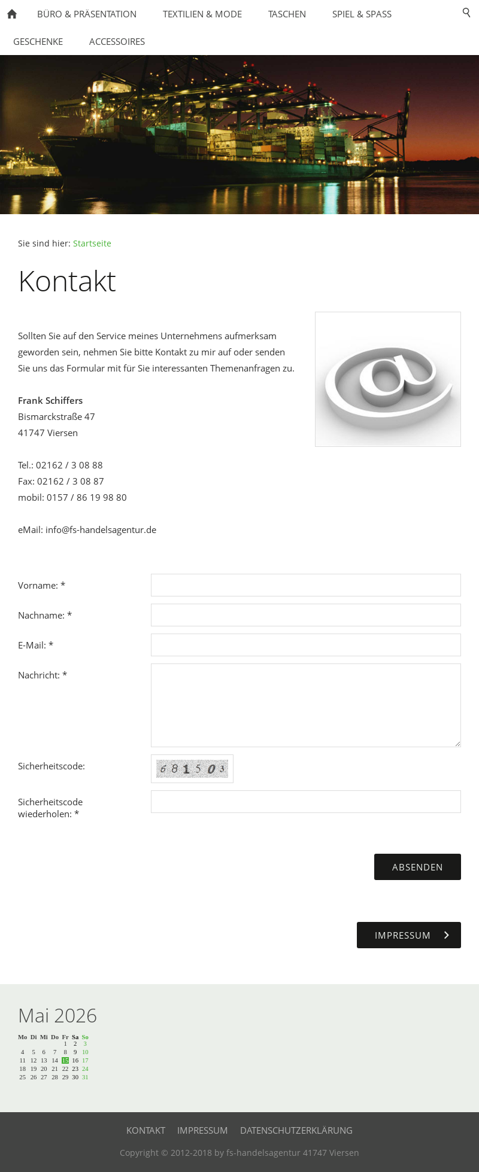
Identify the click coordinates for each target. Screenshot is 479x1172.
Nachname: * (45, 615)
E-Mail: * (35, 645)
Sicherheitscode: (51, 766)
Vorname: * (41, 585)
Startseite (92, 243)
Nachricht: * (42, 675)
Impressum (202, 1130)
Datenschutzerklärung (296, 1130)
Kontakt (145, 1130)
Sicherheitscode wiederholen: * (50, 808)
